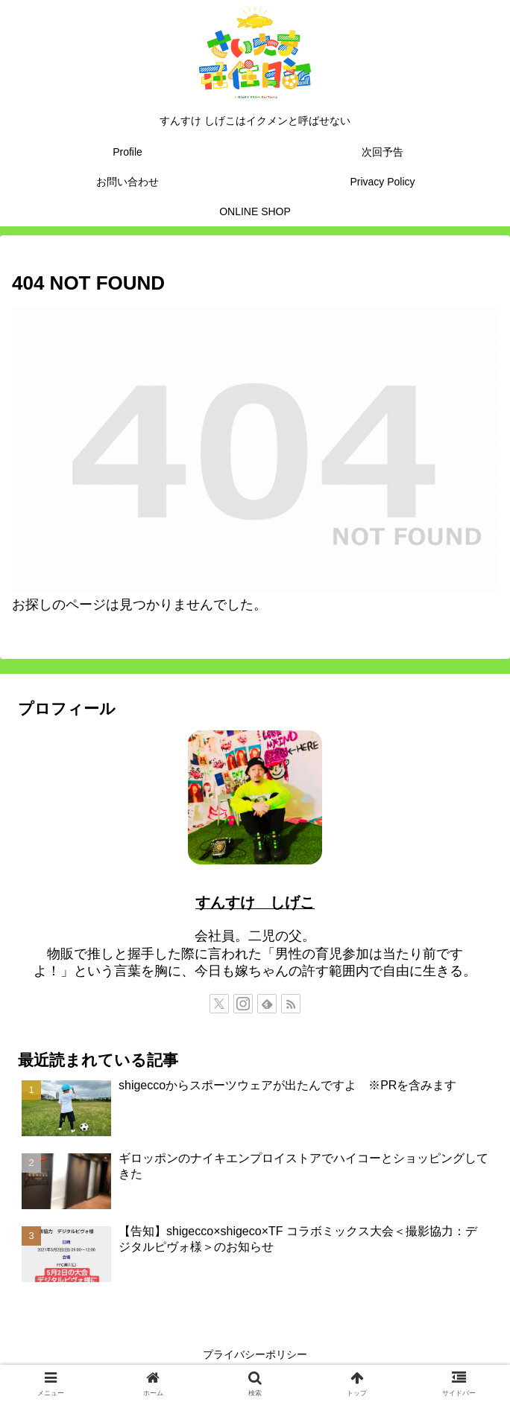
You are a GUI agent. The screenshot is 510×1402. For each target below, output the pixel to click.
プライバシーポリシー (255, 1354)
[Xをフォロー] (219, 1003)
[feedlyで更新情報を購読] (267, 1003)
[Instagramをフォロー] (243, 1003)
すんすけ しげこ (255, 902)
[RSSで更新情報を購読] (290, 1003)
